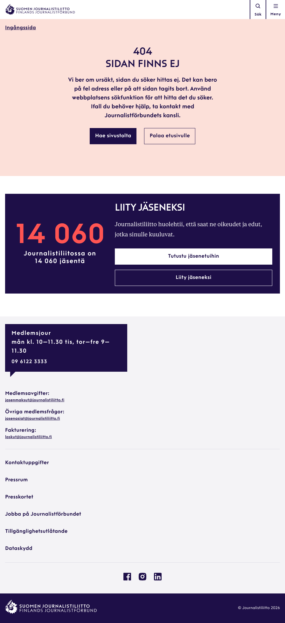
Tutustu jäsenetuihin (193, 256)
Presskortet (19, 497)
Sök (257, 10)
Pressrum (16, 480)
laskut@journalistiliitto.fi (28, 437)
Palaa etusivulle (169, 136)
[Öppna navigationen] (275, 10)
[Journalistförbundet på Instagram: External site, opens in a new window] (142, 579)
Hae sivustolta (113, 136)
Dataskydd (18, 548)
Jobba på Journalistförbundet (43, 514)
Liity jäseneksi (193, 277)
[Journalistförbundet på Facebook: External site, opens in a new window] (127, 579)
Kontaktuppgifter (27, 462)
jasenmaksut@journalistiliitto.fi (34, 400)
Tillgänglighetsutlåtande (36, 531)
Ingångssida (20, 27)
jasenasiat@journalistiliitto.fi (32, 419)
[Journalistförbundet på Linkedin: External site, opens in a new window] (158, 579)
